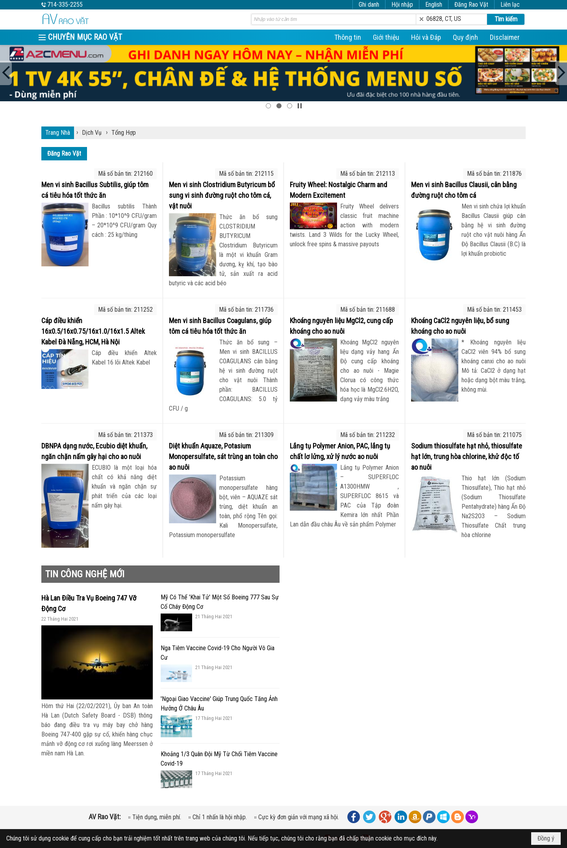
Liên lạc (510, 4)
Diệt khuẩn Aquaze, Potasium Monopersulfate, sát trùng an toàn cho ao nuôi (223, 456)
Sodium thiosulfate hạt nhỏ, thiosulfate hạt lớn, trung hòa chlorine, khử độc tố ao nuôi (466, 456)
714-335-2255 (65, 4)
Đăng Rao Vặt (471, 4)
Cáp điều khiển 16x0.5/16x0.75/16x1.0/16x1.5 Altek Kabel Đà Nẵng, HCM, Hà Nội (93, 331)
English (433, 4)
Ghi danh (369, 4)
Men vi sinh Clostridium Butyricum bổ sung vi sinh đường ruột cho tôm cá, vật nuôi (222, 195)
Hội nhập (402, 4)
